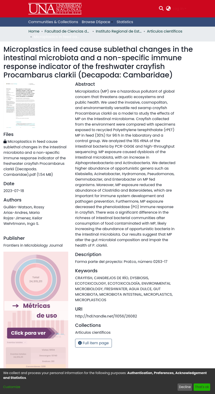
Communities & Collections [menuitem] (53, 22)
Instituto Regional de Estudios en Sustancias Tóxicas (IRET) (119, 31)
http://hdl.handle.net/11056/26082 (106, 316)
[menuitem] (168, 8)
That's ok (202, 387)
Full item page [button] (93, 343)
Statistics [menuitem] (125, 22)
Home (34, 31)
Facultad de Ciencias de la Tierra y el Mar (68, 31)
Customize (11, 387)
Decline (185, 387)
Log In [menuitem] (178, 8)
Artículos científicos (164, 31)
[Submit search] (161, 8)
